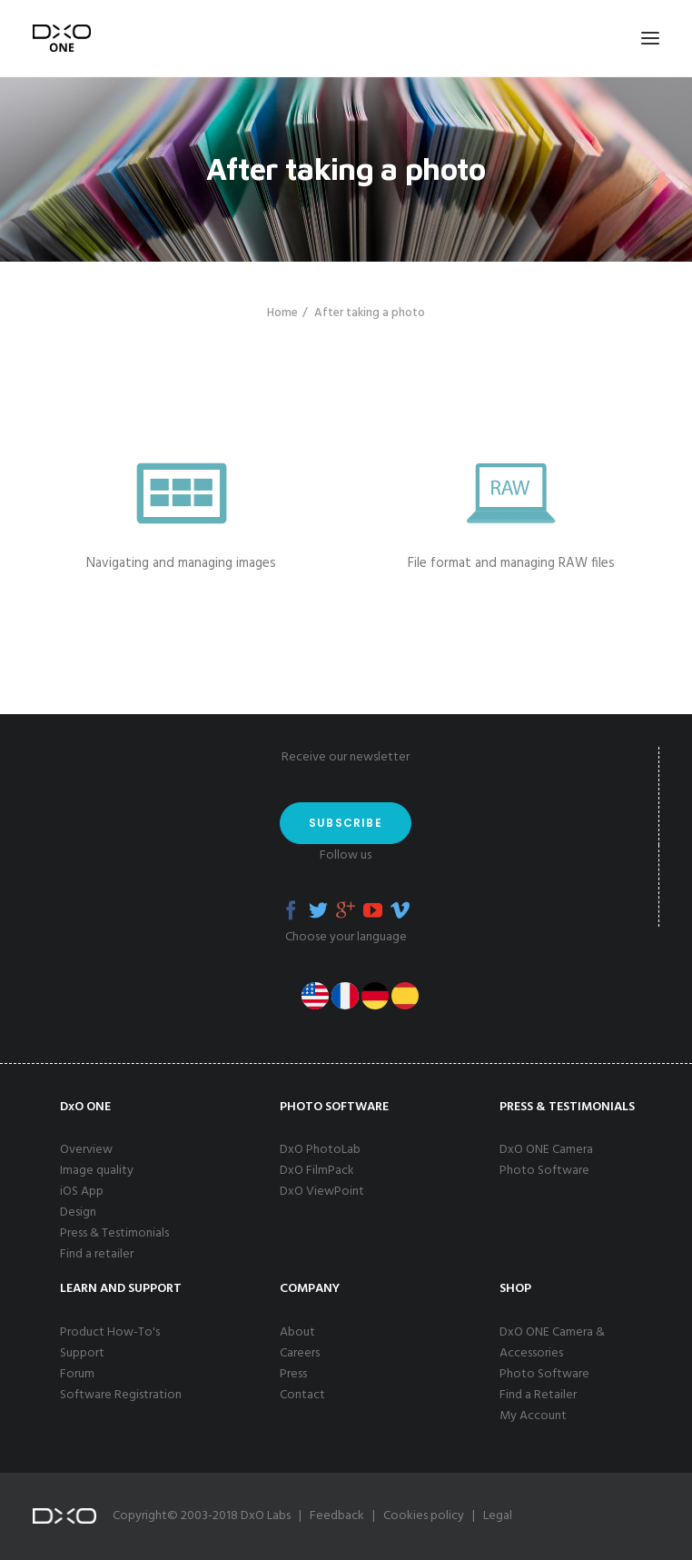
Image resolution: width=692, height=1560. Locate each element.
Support (82, 1353)
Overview (86, 1149)
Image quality (96, 1170)
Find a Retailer (538, 1395)
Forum (77, 1374)
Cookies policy (423, 1515)
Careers (300, 1353)
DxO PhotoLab (320, 1149)
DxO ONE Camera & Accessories (552, 1343)
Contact (302, 1395)
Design (78, 1212)
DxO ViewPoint (322, 1191)
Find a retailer (96, 1254)
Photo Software (544, 1170)
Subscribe (345, 822)
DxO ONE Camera (546, 1149)
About (297, 1332)
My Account (533, 1416)
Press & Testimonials (114, 1233)
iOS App (82, 1191)
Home (282, 313)
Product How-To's (110, 1332)
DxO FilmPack (317, 1170)
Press (293, 1374)
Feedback (337, 1515)
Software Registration (121, 1395)
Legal (497, 1515)
